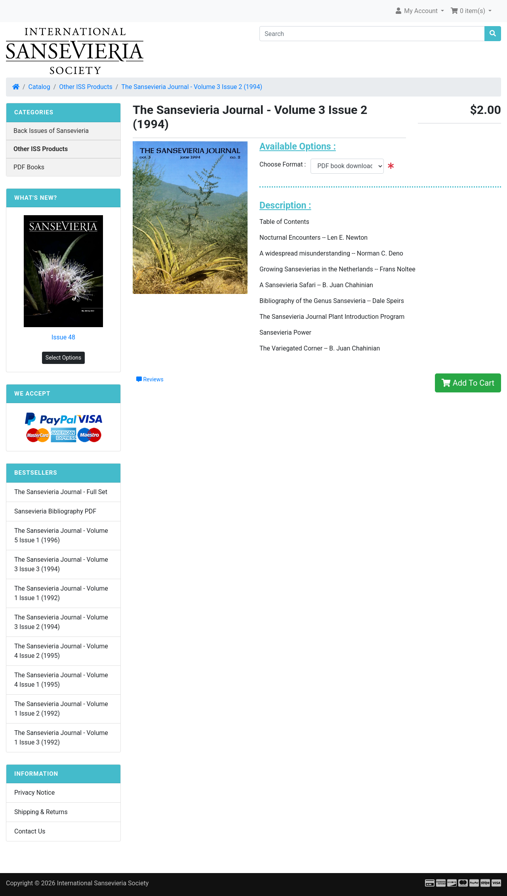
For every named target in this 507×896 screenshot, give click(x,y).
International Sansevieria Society (103, 883)
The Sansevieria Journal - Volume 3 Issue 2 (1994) (191, 87)
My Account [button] (417, 11)
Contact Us (30, 831)
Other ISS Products (85, 87)
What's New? (35, 197)
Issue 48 (63, 337)
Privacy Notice (34, 792)
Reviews (150, 379)
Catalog (39, 87)
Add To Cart (468, 383)
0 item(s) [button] (468, 11)
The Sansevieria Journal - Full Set (60, 492)
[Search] (372, 33)
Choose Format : (285, 164)
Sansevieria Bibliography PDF (55, 511)
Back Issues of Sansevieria (51, 130)
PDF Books (28, 167)
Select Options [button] (63, 357)
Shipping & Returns (41, 812)
